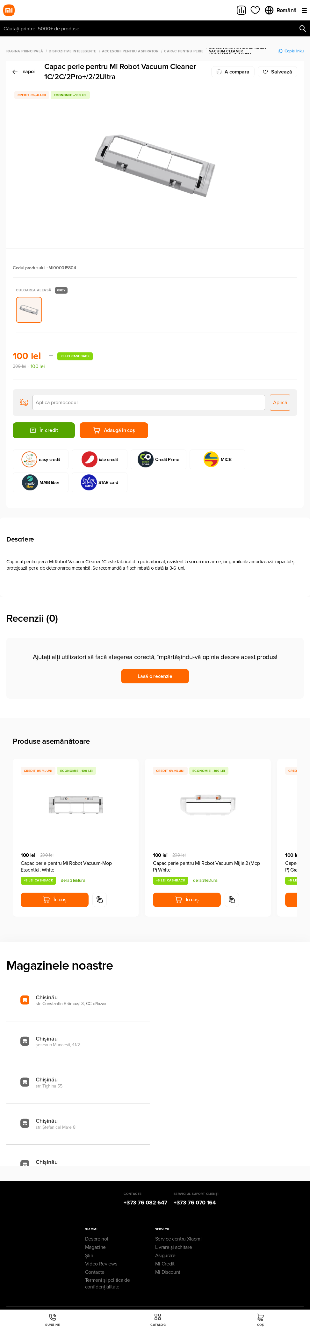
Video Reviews (101, 1264)
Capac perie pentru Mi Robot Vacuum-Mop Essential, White (66, 866)
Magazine (95, 1247)
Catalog (158, 1320)
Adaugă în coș (114, 430)
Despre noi (96, 1239)
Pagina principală (24, 51)
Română (280, 10)
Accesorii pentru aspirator (130, 51)
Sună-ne (52, 1320)
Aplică (280, 402)
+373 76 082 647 (145, 1202)
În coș (54, 899)
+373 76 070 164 (195, 1202)
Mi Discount (167, 1272)
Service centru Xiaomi (178, 1239)
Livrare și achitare (173, 1247)
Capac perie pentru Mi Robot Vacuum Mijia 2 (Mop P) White (206, 866)
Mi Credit (165, 1264)
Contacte (95, 1272)
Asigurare (165, 1255)
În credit (44, 430)
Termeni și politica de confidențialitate (107, 1283)
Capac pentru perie (183, 51)
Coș (260, 1320)
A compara (232, 72)
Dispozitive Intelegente (72, 51)
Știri (89, 1255)
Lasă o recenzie (155, 676)
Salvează (277, 72)
